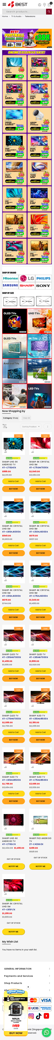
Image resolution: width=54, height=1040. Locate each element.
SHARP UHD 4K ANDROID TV (10, 463)
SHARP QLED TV (10, 654)
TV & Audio (16, 16)
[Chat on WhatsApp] (46, 1032)
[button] (5, 445)
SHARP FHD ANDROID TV (40, 840)
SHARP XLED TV (37, 715)
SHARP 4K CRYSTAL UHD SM (39, 463)
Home (5, 16)
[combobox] (26, 12)
